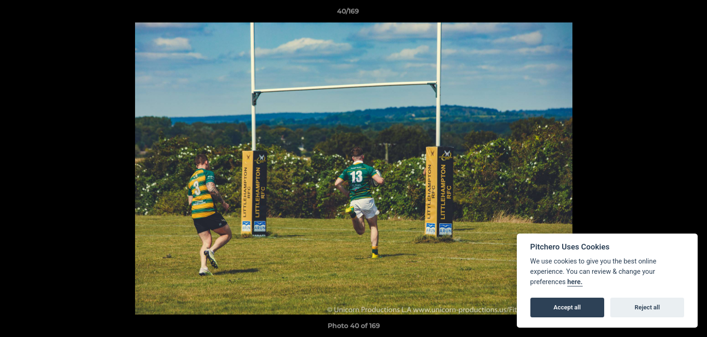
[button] (667, 13)
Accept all (567, 307)
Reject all (647, 307)
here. (575, 282)
